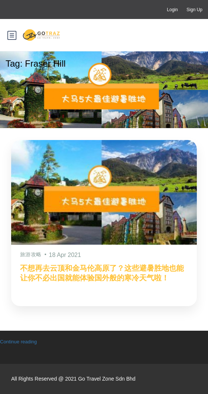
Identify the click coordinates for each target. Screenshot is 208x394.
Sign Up (194, 9)
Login (172, 9)
